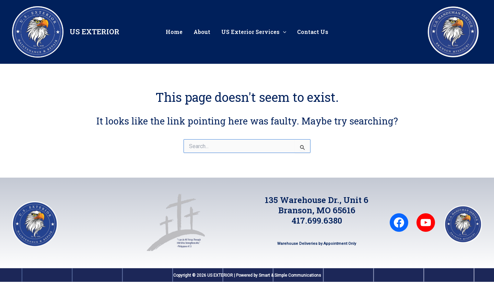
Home (174, 31)
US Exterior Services (253, 32)
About (201, 31)
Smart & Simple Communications (290, 275)
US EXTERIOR (94, 31)
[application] (283, 32)
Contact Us (312, 31)
